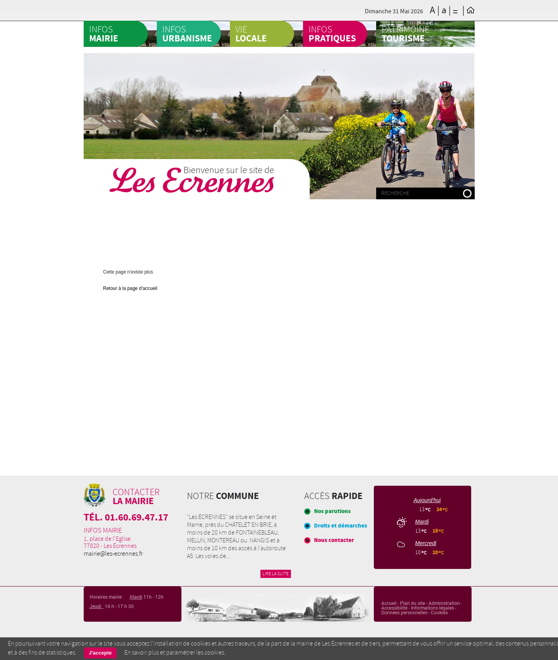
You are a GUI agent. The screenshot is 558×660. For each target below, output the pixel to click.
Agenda (214, 52)
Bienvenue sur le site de (228, 170)
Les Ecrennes (192, 180)
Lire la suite (275, 574)
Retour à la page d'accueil (130, 288)
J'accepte (100, 653)
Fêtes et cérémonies (131, 236)
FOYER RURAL (204, 205)
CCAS (292, 52)
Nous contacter (334, 540)
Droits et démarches (340, 526)
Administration (444, 603)
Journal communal (280, 236)
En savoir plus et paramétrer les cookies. (174, 652)
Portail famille (270, 205)
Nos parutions (332, 511)
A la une (139, 52)
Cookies (439, 612)
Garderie (211, 230)
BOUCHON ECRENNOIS (134, 210)
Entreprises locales (423, 210)
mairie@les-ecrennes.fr (113, 554)
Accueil (389, 603)
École (363, 205)
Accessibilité (394, 608)
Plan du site (412, 603)
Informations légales (432, 608)
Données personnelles (404, 612)
